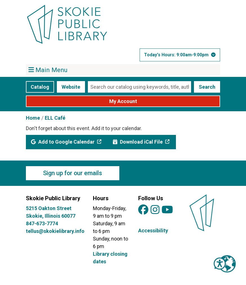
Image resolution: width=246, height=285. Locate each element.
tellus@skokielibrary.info (55, 231)
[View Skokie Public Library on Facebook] (143, 209)
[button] (180, 54)
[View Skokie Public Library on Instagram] (155, 209)
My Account (123, 101)
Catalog (40, 87)
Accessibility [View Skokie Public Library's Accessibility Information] (153, 230)
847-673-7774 (42, 223)
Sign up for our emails (72, 173)
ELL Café (55, 118)
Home (33, 118)
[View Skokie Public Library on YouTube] (167, 209)
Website (71, 87)
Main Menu (48, 70)
